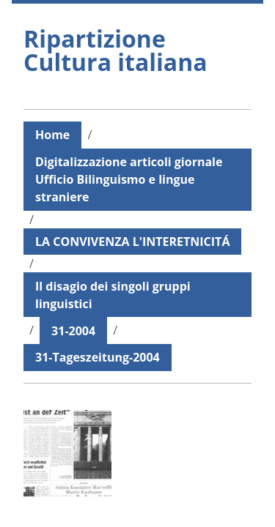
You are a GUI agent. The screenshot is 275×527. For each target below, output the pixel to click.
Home (52, 135)
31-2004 (73, 331)
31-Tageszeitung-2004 (97, 357)
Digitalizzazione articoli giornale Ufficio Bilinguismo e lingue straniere (128, 179)
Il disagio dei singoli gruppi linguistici (113, 295)
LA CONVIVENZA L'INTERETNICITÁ (132, 241)
